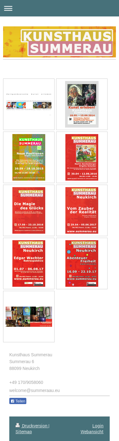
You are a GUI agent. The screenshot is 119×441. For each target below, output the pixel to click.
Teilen (18, 401)
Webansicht (92, 431)
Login (98, 426)
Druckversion (31, 426)
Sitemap (23, 431)
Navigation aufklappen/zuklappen (59, 8)
